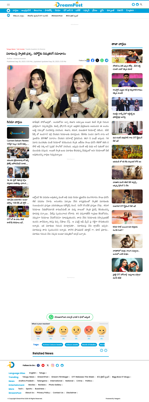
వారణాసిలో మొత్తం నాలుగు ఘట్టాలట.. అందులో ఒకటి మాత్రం (126, 252)
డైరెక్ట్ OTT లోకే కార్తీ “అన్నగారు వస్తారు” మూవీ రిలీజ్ (127, 276)
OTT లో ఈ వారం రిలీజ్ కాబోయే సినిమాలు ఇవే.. (15, 221)
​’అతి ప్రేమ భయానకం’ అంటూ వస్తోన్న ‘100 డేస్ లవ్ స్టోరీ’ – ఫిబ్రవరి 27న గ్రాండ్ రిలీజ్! (17, 201)
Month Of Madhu (89, 344)
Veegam (117, 399)
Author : (16, 58)
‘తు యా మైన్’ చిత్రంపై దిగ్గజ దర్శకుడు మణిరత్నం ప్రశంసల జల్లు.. (17, 181)
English (130, 10)
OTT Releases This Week (83, 377)
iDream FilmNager (59, 377)
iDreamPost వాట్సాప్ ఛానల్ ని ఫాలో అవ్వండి (72, 317)
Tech (20, 389)
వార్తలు (15, 10)
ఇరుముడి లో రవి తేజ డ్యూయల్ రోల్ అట (127, 161)
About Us (29, 393)
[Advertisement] (74, 31)
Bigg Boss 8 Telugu (121, 377)
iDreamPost (42, 377)
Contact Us (58, 393)
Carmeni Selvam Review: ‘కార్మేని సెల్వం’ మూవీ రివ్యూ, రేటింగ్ (18, 142)
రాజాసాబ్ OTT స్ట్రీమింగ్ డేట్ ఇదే (124, 206)
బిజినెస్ (120, 10)
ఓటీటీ (78, 10)
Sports (29, 389)
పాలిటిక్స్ (48, 10)
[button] (105, 350)
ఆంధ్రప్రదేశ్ (26, 10)
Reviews (42, 385)
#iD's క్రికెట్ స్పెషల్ (72, 16)
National (69, 381)
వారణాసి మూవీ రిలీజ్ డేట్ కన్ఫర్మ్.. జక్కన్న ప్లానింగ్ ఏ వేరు (125, 183)
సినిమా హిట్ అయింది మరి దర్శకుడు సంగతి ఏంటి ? (125, 228)
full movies (20, 49)
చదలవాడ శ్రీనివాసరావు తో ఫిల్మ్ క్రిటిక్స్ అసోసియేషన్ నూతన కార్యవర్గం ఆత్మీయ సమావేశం (18, 162)
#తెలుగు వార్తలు (18, 16)
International (56, 381)
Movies (31, 385)
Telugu (42, 373)
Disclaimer (71, 393)
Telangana (42, 381)
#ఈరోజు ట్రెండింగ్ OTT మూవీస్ (38, 16)
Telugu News (11, 49)
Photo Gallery (55, 385)
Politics (88, 381)
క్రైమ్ (102, 10)
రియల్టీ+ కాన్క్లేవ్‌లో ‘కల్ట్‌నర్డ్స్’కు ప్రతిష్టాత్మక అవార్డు (124, 115)
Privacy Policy (43, 393)
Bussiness (39, 389)
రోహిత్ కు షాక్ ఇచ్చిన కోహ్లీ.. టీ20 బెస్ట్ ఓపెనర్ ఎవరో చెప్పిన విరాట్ (127, 67)
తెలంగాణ (38, 10)
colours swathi (72, 344)
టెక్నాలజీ (110, 10)
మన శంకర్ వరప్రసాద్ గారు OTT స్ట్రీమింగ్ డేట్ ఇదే (127, 139)
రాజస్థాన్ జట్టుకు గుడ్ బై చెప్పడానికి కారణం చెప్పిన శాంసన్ (127, 91)
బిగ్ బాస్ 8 (68, 10)
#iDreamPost (57, 16)
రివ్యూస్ (86, 10)
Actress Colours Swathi (52, 344)
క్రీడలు (94, 10)
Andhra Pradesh (26, 381)
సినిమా (58, 10)
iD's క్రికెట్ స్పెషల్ (103, 377)
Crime (79, 381)
